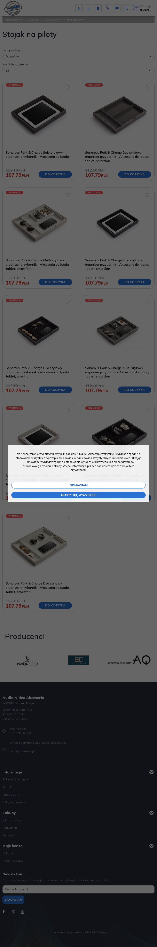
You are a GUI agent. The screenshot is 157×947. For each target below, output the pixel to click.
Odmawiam (79, 485)
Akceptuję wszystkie (78, 495)
